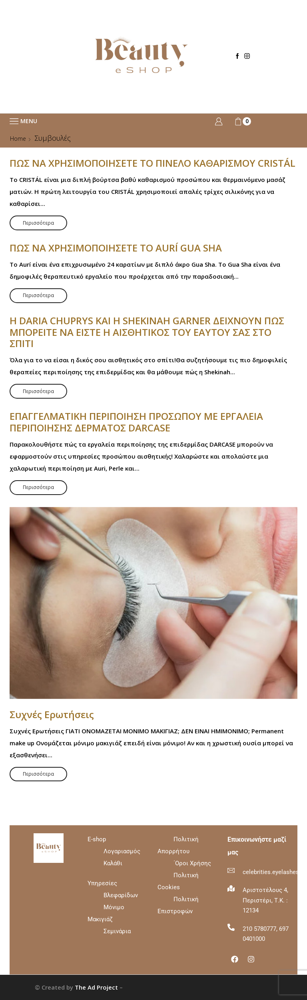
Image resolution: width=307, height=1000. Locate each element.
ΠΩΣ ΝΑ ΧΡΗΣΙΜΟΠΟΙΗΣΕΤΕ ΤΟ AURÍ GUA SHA (116, 247)
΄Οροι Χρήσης (192, 863)
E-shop (114, 851)
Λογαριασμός (122, 851)
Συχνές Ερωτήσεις (52, 714)
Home (18, 138)
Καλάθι (113, 863)
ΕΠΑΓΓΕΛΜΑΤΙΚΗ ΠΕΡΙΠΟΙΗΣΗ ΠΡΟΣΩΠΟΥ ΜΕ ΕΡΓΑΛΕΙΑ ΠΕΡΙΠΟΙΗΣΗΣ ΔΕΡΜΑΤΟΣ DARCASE (136, 421)
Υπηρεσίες (102, 883)
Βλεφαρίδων (121, 895)
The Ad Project (96, 987)
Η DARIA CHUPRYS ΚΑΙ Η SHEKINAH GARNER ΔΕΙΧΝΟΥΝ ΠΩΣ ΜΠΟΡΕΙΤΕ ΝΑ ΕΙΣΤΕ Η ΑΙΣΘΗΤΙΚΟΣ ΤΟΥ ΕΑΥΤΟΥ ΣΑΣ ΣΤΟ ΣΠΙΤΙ (147, 332)
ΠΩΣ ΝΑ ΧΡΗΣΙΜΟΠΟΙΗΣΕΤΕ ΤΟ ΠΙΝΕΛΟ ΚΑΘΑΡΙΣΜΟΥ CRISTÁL (152, 163)
